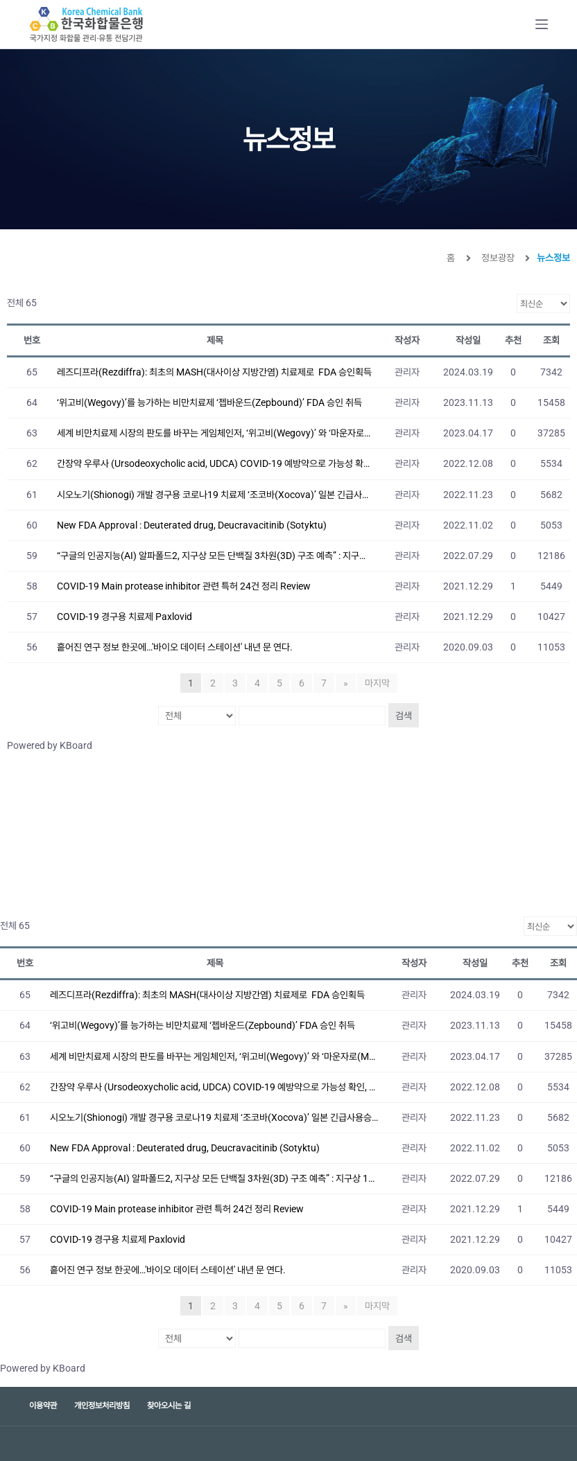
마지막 (377, 683)
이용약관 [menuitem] (43, 1405)
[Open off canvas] (541, 24)
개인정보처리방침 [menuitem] (102, 1405)
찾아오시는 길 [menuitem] (169, 1405)
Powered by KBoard (49, 745)
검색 (403, 715)
